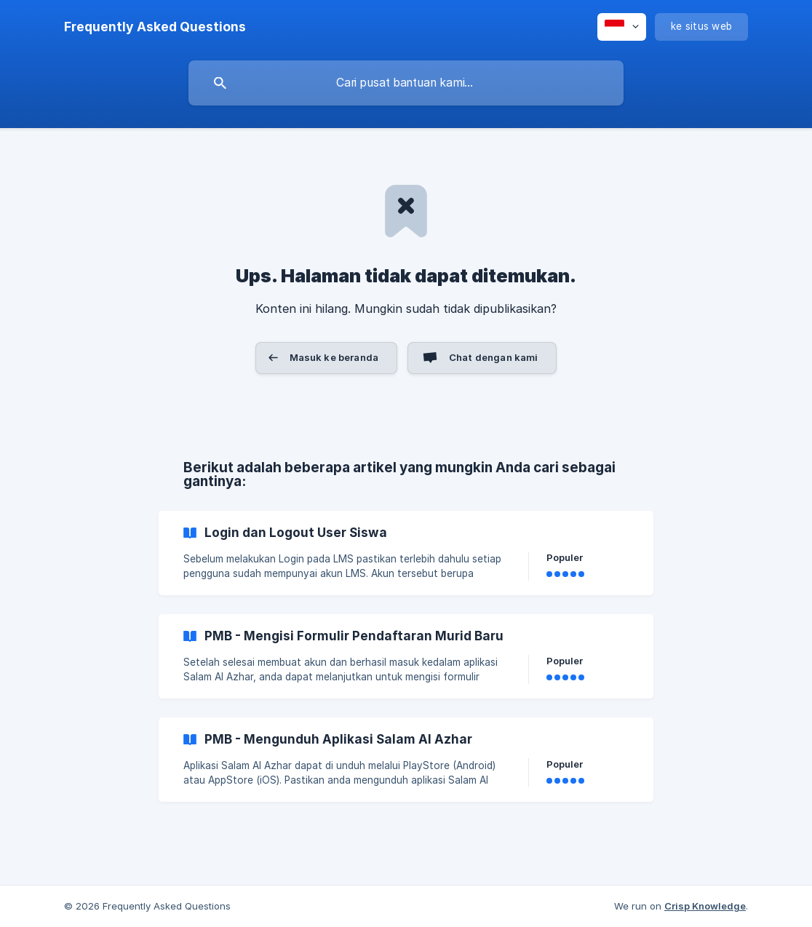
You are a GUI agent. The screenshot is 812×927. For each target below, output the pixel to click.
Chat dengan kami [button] (493, 357)
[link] (406, 553)
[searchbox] (406, 83)
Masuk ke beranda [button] (334, 357)
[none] (155, 27)
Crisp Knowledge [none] (705, 906)
